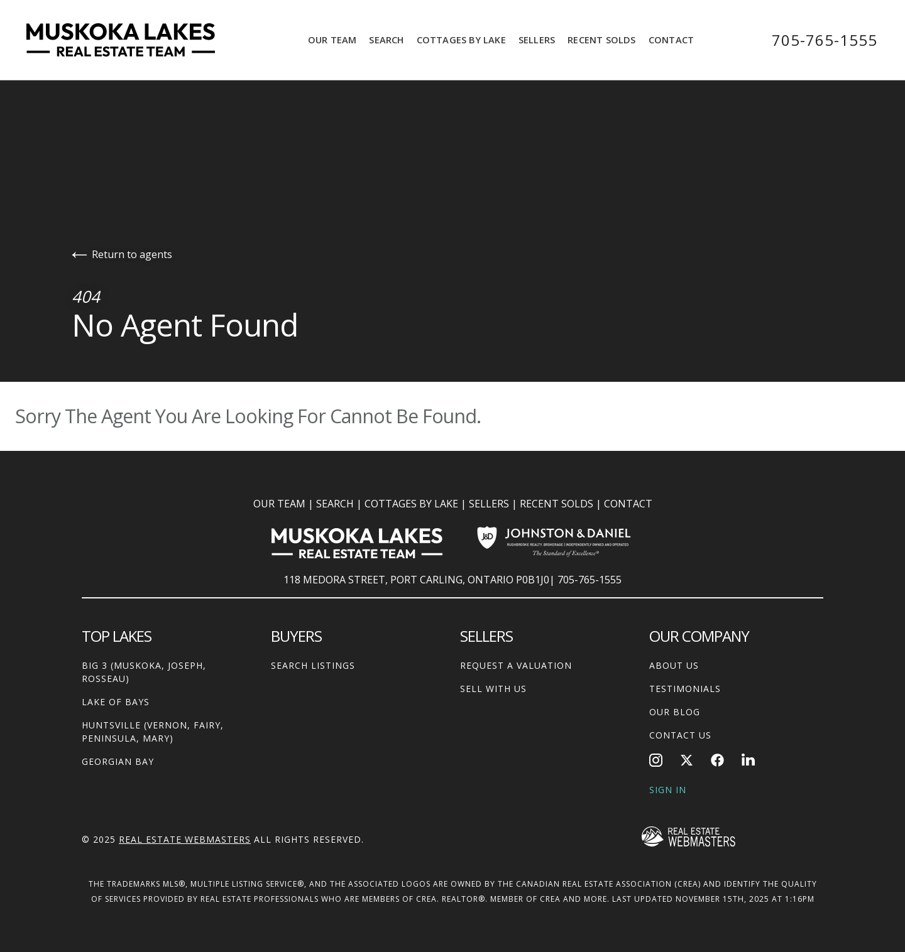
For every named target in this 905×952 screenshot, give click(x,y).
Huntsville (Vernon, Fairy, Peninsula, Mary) (153, 731)
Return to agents (122, 254)
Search (386, 39)
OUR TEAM (279, 504)
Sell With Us (493, 689)
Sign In (667, 790)
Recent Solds (601, 39)
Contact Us (680, 735)
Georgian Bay (118, 761)
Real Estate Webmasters (185, 839)
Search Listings (313, 665)
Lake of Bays (116, 702)
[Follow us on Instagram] (655, 760)
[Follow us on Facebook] (717, 760)
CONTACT (628, 504)
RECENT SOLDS (556, 504)
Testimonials (685, 689)
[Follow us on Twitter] (686, 760)
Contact (671, 39)
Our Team (332, 39)
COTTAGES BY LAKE (411, 504)
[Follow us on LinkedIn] (748, 760)
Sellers (536, 39)
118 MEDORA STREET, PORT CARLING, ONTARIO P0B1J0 (416, 580)
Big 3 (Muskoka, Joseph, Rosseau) (144, 671)
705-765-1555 (824, 40)
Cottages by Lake (461, 39)
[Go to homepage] (133, 40)
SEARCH (335, 504)
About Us (674, 665)
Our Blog (674, 712)
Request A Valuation (516, 665)
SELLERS (489, 504)
